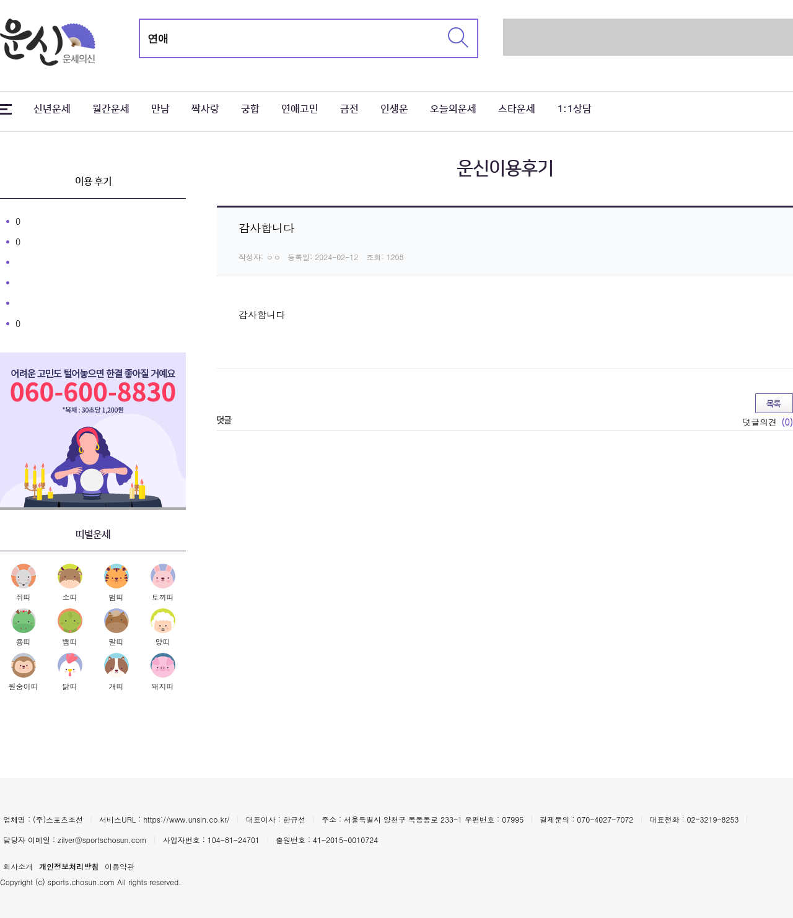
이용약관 (119, 866)
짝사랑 (205, 109)
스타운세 (516, 109)
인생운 (394, 109)
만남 (160, 109)
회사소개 (18, 866)
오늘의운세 (453, 109)
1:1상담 (574, 109)
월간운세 (110, 109)
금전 (349, 109)
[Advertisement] (648, 37)
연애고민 (299, 109)
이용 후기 (93, 181)
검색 (458, 37)
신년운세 (52, 109)
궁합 (250, 109)
